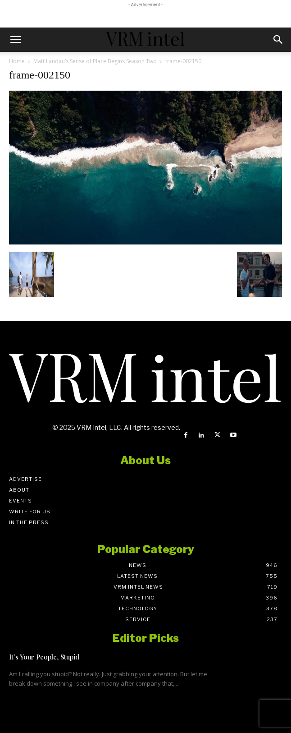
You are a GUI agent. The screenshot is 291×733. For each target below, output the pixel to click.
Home (17, 61)
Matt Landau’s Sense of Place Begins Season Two (95, 61)
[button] (15, 40)
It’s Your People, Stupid (44, 656)
